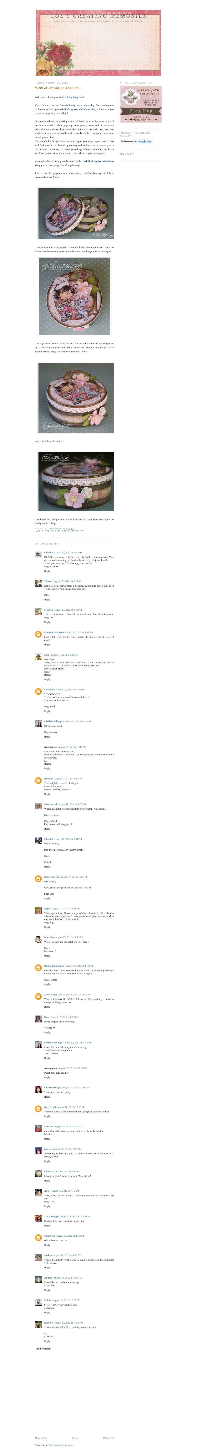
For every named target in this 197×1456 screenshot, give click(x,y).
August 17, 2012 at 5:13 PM (70, 689)
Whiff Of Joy (76, 531)
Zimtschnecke (51, 876)
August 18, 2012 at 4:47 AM (67, 1148)
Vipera (48, 581)
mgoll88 (48, 1322)
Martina (48, 1126)
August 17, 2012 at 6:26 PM (68, 778)
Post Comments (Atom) (61, 1445)
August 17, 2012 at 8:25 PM (65, 1017)
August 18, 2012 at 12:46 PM (75, 1216)
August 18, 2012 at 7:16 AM (65, 1190)
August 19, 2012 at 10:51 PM (68, 1322)
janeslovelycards (53, 994)
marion (48, 1148)
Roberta (48, 778)
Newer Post (41, 1438)
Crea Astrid (50, 804)
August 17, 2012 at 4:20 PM (68, 552)
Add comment (43, 1348)
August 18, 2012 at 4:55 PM (67, 1255)
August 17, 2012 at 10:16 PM (72, 1068)
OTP (64, 531)
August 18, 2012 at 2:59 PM (70, 1235)
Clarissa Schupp (53, 721)
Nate (46, 654)
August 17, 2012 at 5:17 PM (72, 746)
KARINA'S (83, 105)
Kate (46, 1017)
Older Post (108, 1438)
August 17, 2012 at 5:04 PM (79, 632)
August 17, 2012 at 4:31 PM (67, 581)
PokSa (47, 1300)
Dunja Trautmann (54, 965)
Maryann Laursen (54, 632)
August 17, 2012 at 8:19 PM (77, 994)
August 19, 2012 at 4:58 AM (67, 1277)
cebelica (48, 609)
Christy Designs (52, 1087)
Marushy (49, 937)
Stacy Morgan (51, 1216)
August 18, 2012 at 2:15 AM (71, 1107)
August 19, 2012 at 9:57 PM (66, 1300)
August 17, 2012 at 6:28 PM (72, 804)
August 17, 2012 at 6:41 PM (68, 838)
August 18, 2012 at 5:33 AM (66, 1171)
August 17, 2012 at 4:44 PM (68, 609)
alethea (48, 1255)
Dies (58, 531)
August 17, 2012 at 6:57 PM (74, 876)
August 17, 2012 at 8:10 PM (79, 965)
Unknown (49, 689)
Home (75, 1438)
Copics (49, 531)
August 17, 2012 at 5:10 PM (64, 654)
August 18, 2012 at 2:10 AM (76, 1087)
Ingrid (47, 908)
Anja (46, 1190)
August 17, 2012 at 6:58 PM (66, 908)
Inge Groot (50, 1107)
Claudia (48, 552)
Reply (47, 570)
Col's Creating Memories (98, 16)
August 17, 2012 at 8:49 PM (77, 1042)
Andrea (48, 1277)
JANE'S (46, 523)
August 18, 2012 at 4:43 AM (68, 1126)
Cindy (47, 1171)
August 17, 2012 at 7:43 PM (69, 937)
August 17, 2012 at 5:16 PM (77, 721)
